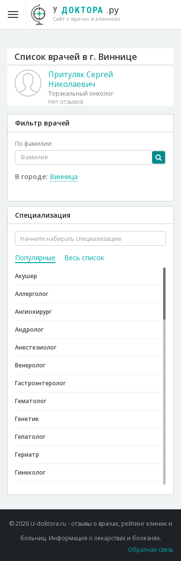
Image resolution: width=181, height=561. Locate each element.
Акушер (26, 276)
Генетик (27, 419)
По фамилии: (34, 144)
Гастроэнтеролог (40, 383)
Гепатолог (30, 437)
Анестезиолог (35, 347)
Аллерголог (31, 294)
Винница (64, 176)
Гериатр (27, 454)
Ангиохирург (33, 312)
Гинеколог (30, 472)
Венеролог (30, 365)
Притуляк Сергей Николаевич (80, 79)
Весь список (84, 257)
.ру (80, 13)
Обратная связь (151, 550)
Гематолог (30, 401)
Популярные (35, 257)
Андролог (29, 329)
